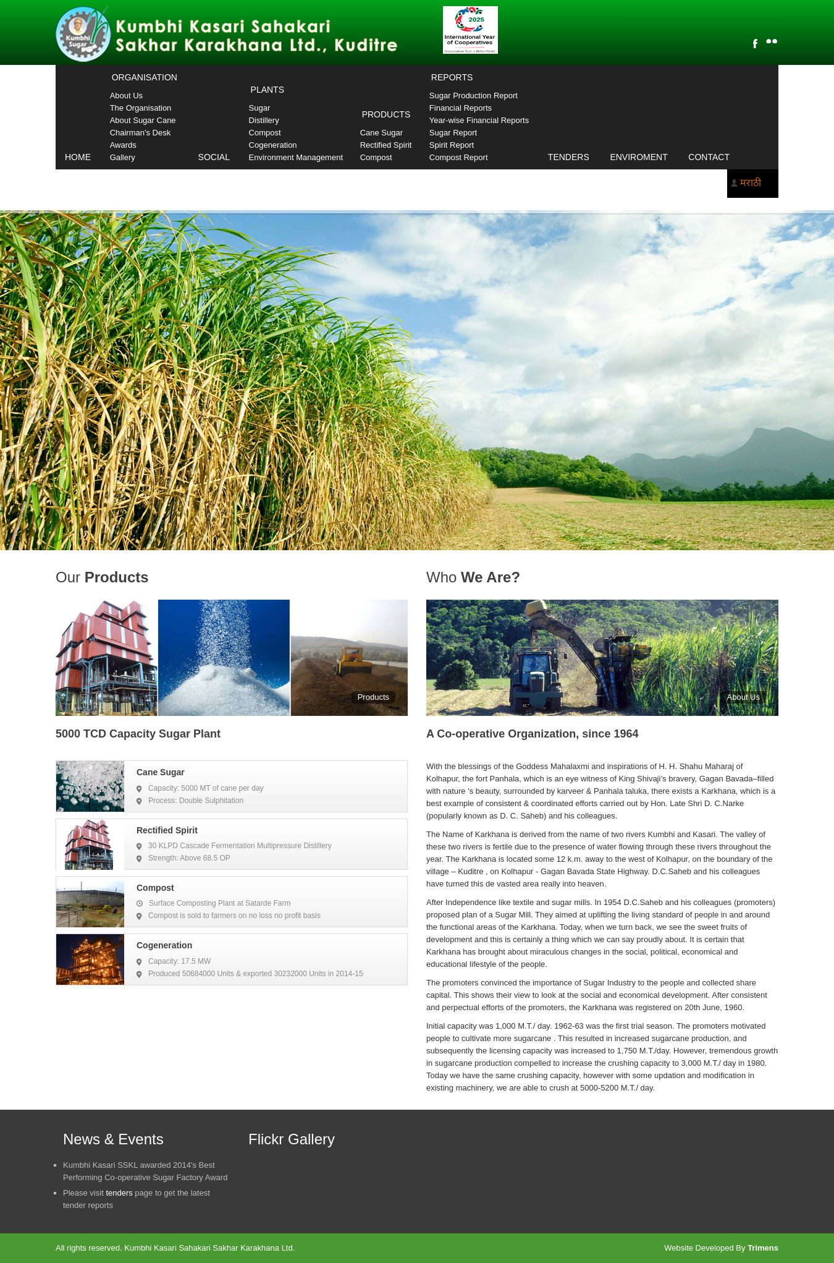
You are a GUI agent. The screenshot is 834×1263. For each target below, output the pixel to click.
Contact (709, 157)
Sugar (260, 108)
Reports (452, 77)
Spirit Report (451, 145)
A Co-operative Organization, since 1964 (532, 734)
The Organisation (141, 108)
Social (214, 157)
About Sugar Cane (143, 120)
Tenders (568, 157)
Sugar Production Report (473, 95)
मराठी (750, 182)
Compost (265, 132)
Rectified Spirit (386, 145)
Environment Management (296, 157)
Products (386, 114)
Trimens (763, 1247)
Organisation (144, 77)
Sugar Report (453, 132)
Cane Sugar (381, 132)
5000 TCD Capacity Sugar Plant (138, 734)
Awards (123, 145)
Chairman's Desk (140, 132)
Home (78, 157)
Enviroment (638, 157)
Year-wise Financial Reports (479, 120)
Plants (267, 90)
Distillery (264, 120)
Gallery (122, 157)
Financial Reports (460, 108)
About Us (126, 95)
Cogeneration (273, 145)
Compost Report (458, 157)
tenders (119, 1192)
